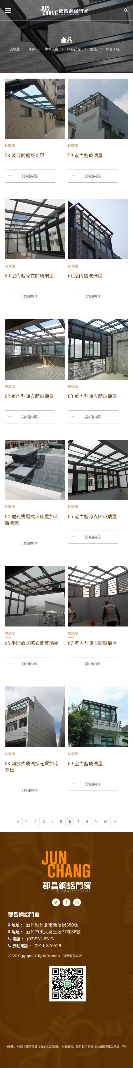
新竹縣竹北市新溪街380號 (52, 925)
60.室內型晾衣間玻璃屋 (29, 275)
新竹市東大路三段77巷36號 (53, 932)
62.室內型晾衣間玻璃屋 (29, 396)
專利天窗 (51, 49)
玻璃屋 (14, 49)
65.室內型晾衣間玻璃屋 (92, 516)
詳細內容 (30, 176)
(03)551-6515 (40, 938)
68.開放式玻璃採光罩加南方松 (32, 766)
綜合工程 (113, 49)
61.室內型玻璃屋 (85, 275)
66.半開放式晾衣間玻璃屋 (32, 642)
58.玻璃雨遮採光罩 (24, 155)
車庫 (32, 49)
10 (105, 822)
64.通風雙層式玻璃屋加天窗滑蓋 (32, 519)
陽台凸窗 (74, 49)
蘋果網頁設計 (72, 956)
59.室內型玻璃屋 (85, 155)
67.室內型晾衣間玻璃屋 (92, 642)
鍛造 (93, 49)
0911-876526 (48, 945)
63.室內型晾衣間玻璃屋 (92, 396)
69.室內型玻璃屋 (85, 763)
